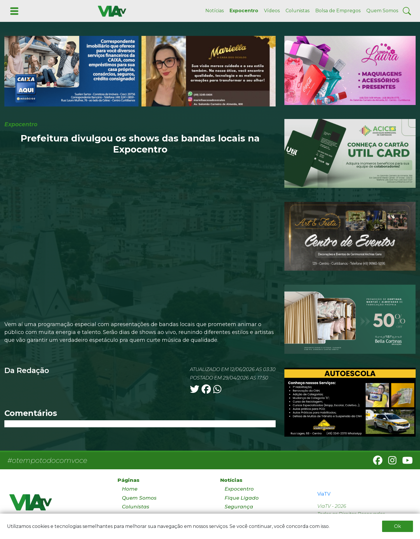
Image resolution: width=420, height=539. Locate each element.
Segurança (239, 507)
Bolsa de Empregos (337, 10)
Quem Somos (382, 10)
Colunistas (297, 10)
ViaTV (323, 494)
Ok (397, 526)
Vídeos (272, 10)
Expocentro (244, 10)
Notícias (214, 10)
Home (129, 489)
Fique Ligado (242, 498)
